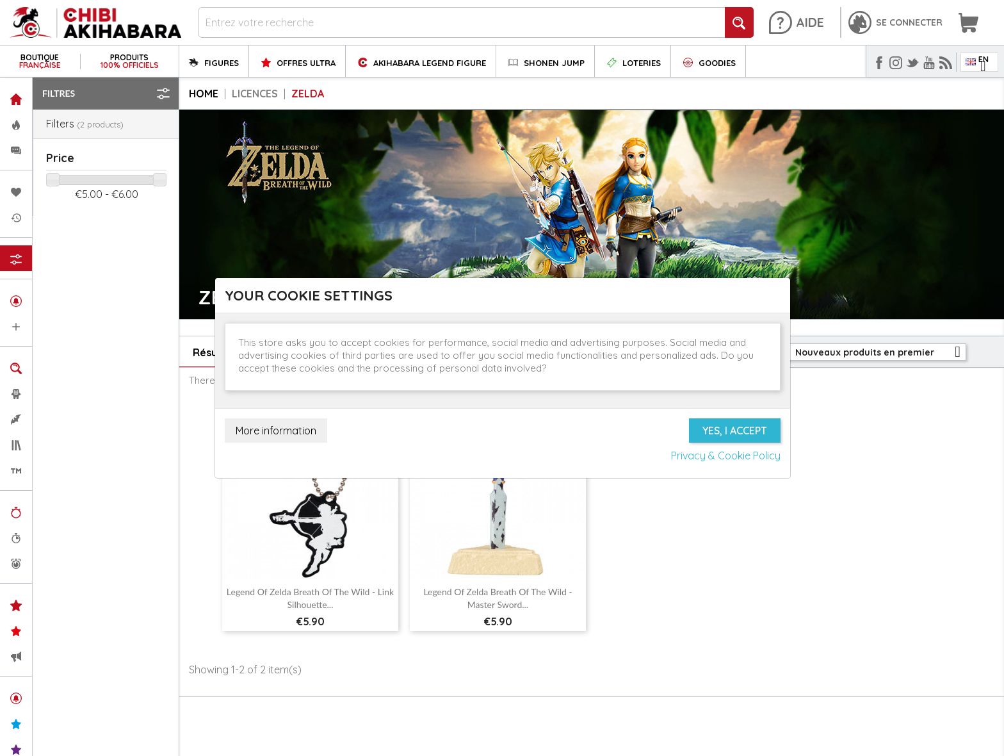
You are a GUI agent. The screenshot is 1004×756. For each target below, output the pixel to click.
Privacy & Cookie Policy (726, 455)
